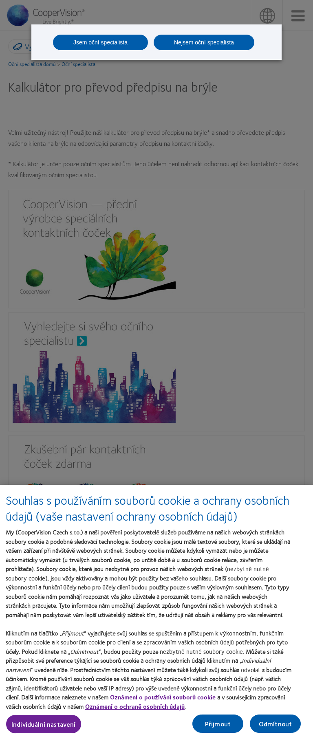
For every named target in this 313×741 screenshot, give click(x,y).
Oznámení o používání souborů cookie (163, 701)
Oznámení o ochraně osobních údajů (135, 710)
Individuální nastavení (43, 728)
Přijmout (218, 727)
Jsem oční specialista (100, 42)
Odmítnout (275, 727)
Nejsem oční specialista (204, 42)
